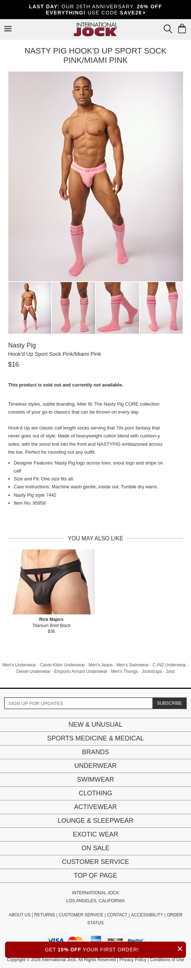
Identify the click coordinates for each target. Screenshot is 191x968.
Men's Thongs (124, 671)
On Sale (95, 848)
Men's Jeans (101, 664)
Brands (95, 752)
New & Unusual (95, 724)
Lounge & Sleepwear (95, 820)
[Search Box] (168, 29)
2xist (170, 671)
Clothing (95, 793)
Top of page (95, 875)
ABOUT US (20, 914)
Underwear (95, 765)
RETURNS (44, 914)
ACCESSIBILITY (147, 914)
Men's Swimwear (132, 664)
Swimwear (95, 779)
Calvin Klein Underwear (62, 664)
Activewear (95, 807)
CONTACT (117, 914)
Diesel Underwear (33, 671)
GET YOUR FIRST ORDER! (115, 948)
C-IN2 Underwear (169, 664)
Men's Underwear (19, 664)
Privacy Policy (132, 959)
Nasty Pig (22, 345)
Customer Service (95, 861)
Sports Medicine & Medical (95, 738)
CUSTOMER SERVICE (81, 914)
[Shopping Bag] (182, 28)
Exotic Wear (95, 834)
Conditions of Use (167, 959)
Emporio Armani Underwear (80, 671)
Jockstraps (152, 671)
